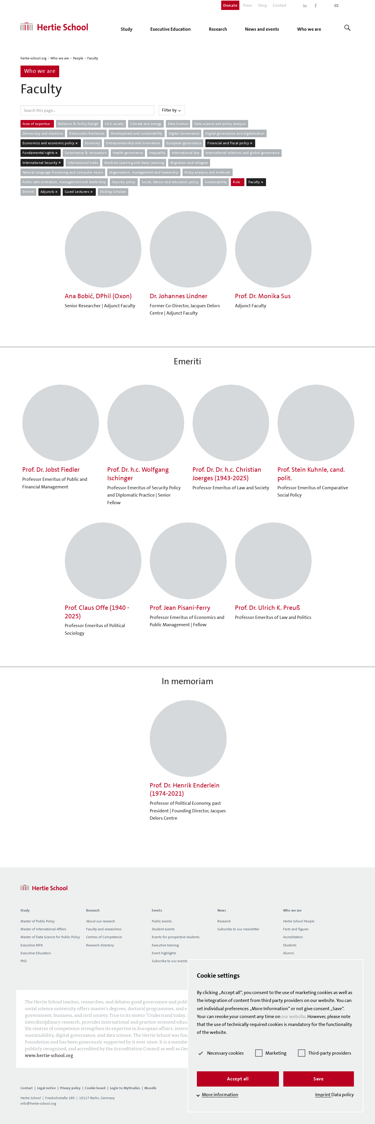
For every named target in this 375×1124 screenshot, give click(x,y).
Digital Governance (184, 133)
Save (318, 1079)
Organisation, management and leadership (143, 172)
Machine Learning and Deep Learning (134, 162)
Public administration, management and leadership (64, 182)
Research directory (100, 945)
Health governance (128, 152)
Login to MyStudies (125, 1088)
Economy (92, 143)
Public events (162, 921)
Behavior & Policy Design (78, 123)
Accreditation (293, 937)
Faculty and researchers (104, 929)
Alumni (288, 953)
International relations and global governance (242, 152)
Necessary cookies (220, 1053)
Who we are (59, 58)
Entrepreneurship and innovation (133, 143)
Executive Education (36, 953)
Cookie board (95, 1088)
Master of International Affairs (43, 929)
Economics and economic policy (51, 143)
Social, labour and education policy (170, 182)
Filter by (172, 110)
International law (186, 152)
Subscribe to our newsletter (238, 929)
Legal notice (46, 1088)
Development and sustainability (137, 133)
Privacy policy (70, 1088)
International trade (83, 162)
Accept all (238, 1079)
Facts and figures (295, 929)
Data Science (178, 123)
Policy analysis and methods (208, 172)
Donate (230, 5)
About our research (100, 921)
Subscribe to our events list (172, 961)
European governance (184, 143)
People (78, 58)
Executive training (165, 945)
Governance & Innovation (86, 152)
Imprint (323, 1095)
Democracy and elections (43, 133)
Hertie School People (298, 921)
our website (293, 1016)
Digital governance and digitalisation (235, 133)
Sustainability (216, 182)
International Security (42, 162)
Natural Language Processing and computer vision (63, 172)
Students (289, 945)
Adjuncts (49, 191)
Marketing (271, 1053)
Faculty (92, 58)
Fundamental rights (41, 152)
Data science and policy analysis (220, 123)
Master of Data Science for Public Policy (50, 937)
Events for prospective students (176, 937)
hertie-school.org (33, 58)
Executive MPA (32, 945)
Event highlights (164, 953)
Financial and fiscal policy (230, 143)
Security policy (123, 182)
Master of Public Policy (38, 921)
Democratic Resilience (87, 133)
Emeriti (28, 191)
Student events (163, 929)
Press (247, 5)
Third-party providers (324, 1053)
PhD (24, 961)
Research (224, 921)
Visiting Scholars (113, 191)
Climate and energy (145, 123)
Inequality (157, 152)
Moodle (150, 1088)
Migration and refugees (189, 162)
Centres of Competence (104, 937)
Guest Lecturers (79, 191)
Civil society (114, 123)
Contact (280, 5)
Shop (262, 5)
